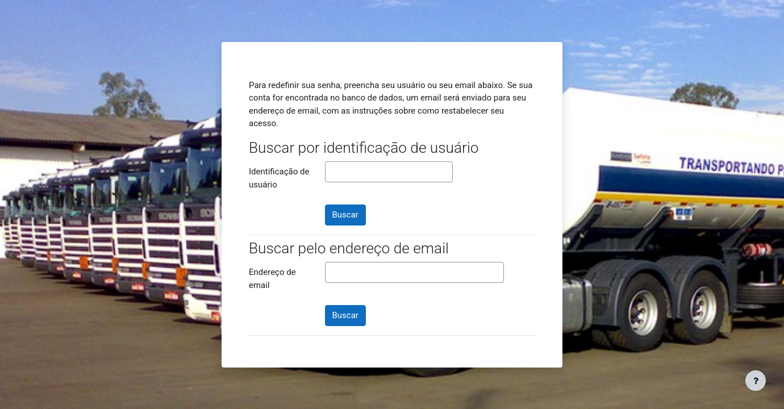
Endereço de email (272, 278)
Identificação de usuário (279, 178)
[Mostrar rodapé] (755, 380)
